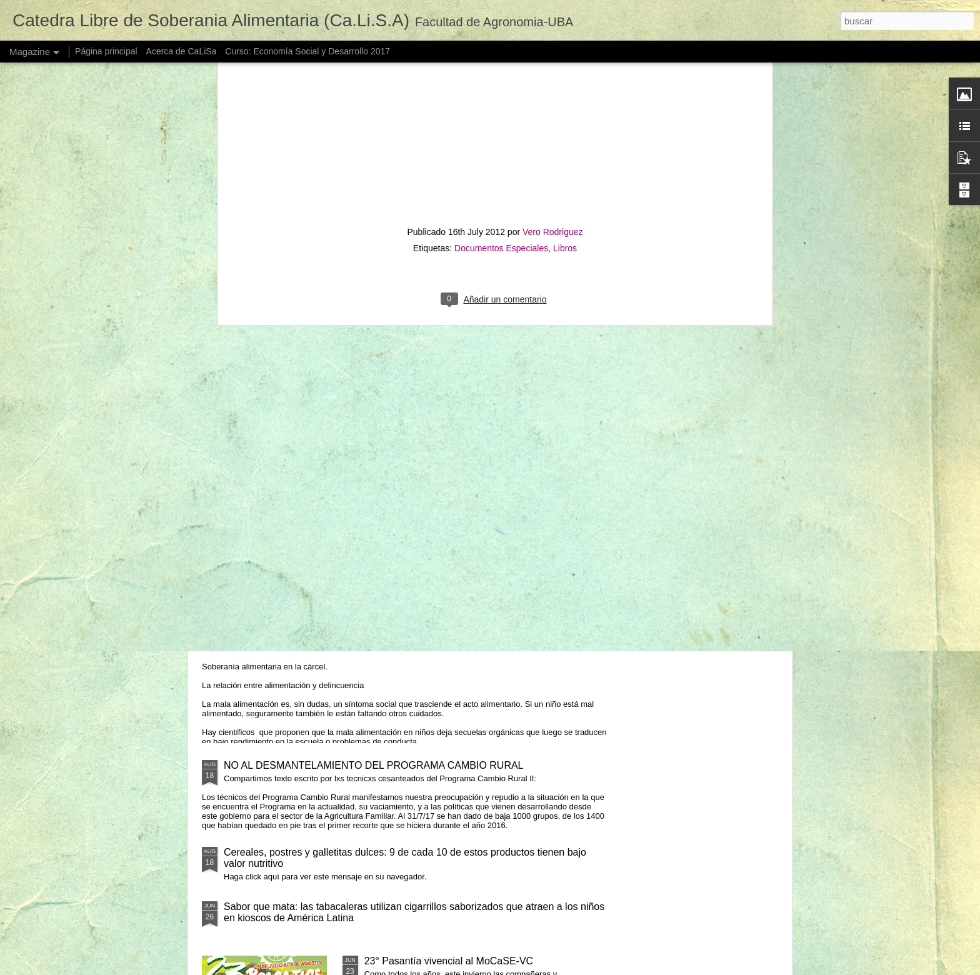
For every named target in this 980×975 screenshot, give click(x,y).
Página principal (106, 51)
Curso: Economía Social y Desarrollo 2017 (307, 51)
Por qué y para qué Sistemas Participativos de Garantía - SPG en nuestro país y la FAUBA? (414, 404)
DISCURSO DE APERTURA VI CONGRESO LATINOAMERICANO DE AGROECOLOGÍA (463, 487)
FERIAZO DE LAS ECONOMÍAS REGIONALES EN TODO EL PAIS (708, 393)
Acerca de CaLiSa (181, 51)
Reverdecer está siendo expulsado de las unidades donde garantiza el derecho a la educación (568, 398)
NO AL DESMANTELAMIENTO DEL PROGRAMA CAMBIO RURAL (374, 765)
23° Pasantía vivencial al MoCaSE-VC (449, 961)
